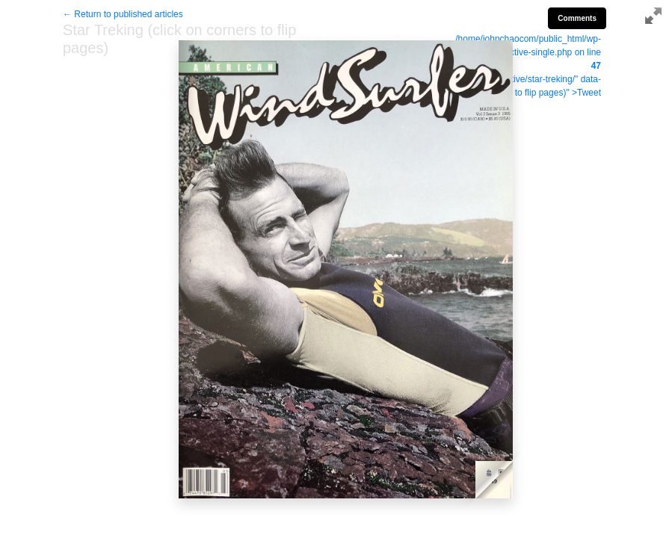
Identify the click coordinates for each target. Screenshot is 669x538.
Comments (577, 18)
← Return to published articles (123, 14)
